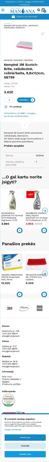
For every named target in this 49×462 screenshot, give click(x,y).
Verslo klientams (24, 16)
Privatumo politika (11, 384)
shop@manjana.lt (10, 336)
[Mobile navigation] (3, 10)
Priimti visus (25, 437)
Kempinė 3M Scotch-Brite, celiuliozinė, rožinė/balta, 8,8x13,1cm (21, 26)
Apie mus (7, 376)
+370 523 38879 (10, 333)
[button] (43, 34)
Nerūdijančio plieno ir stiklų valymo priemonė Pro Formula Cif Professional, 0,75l (37, 216)
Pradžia (7, 23)
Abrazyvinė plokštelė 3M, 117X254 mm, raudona (36, 277)
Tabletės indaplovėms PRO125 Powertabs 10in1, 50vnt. (11, 277)
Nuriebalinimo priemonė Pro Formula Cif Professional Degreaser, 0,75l (12, 216)
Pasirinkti (25, 446)
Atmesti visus (25, 454)
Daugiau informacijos (13, 430)
